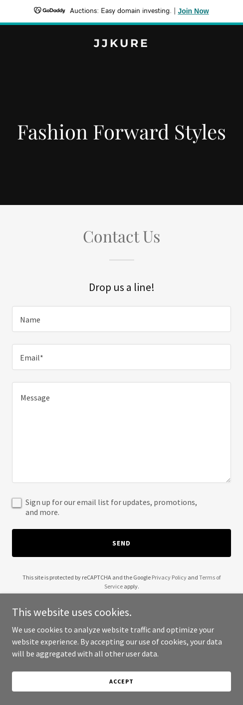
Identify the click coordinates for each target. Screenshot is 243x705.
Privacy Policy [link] (169, 577)
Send (121, 543)
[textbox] (121, 319)
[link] (121, 44)
